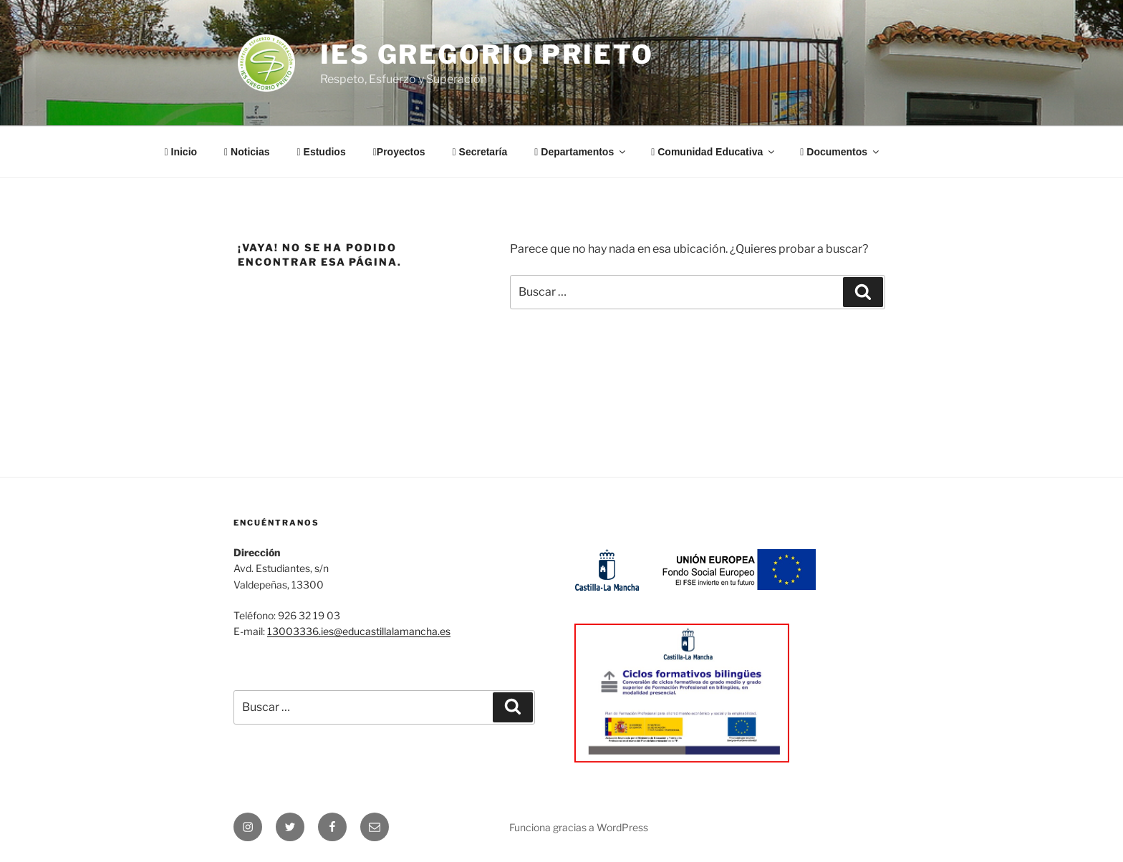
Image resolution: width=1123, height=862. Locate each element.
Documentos (840, 152)
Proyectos (399, 152)
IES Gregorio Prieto (487, 54)
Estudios (321, 152)
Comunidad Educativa (713, 152)
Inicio (181, 152)
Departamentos (580, 152)
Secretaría (480, 152)
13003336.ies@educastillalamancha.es (358, 631)
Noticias (246, 152)
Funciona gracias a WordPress (578, 827)
